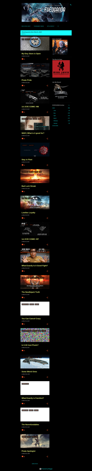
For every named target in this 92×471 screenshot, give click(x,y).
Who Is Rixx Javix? (26, 26)
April (55, 115)
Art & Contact (50, 26)
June (55, 110)
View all (24, 34)
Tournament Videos (39, 26)
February (56, 120)
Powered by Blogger (46, 468)
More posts (35, 463)
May (55, 113)
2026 (53, 108)
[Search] (71, 5)
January (55, 123)
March (55, 118)
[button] (47, 59)
